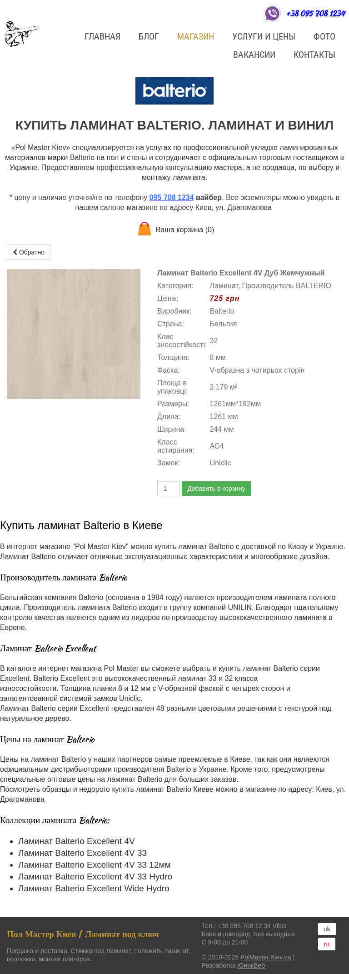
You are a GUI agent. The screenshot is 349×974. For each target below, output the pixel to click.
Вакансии (254, 54)
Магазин (195, 36)
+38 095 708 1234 (315, 13)
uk (327, 929)
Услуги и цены (263, 36)
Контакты (314, 54)
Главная (102, 36)
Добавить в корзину (216, 488)
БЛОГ (149, 36)
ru (326, 944)
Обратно (29, 252)
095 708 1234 (172, 197)
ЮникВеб (251, 965)
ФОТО (324, 36)
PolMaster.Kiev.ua (265, 957)
